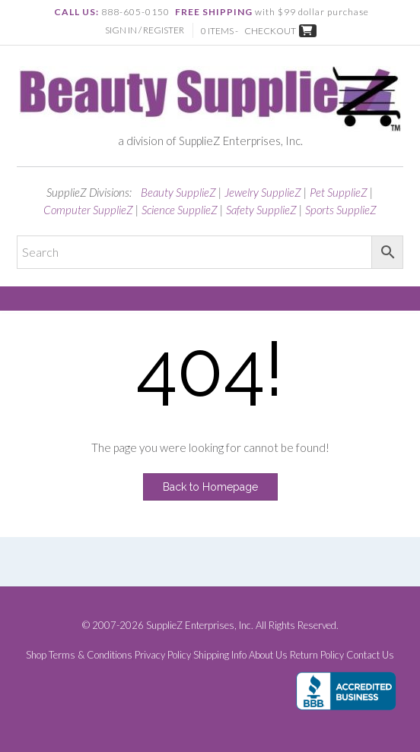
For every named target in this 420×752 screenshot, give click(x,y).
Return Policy (317, 655)
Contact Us (370, 655)
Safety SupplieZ (261, 209)
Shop (36, 655)
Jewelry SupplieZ (262, 192)
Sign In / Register (144, 30)
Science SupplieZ (180, 209)
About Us (268, 655)
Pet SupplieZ (339, 192)
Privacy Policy (163, 655)
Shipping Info (220, 655)
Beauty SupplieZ (178, 192)
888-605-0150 (135, 11)
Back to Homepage (210, 487)
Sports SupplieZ (341, 209)
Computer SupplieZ (88, 209)
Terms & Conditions (90, 655)
